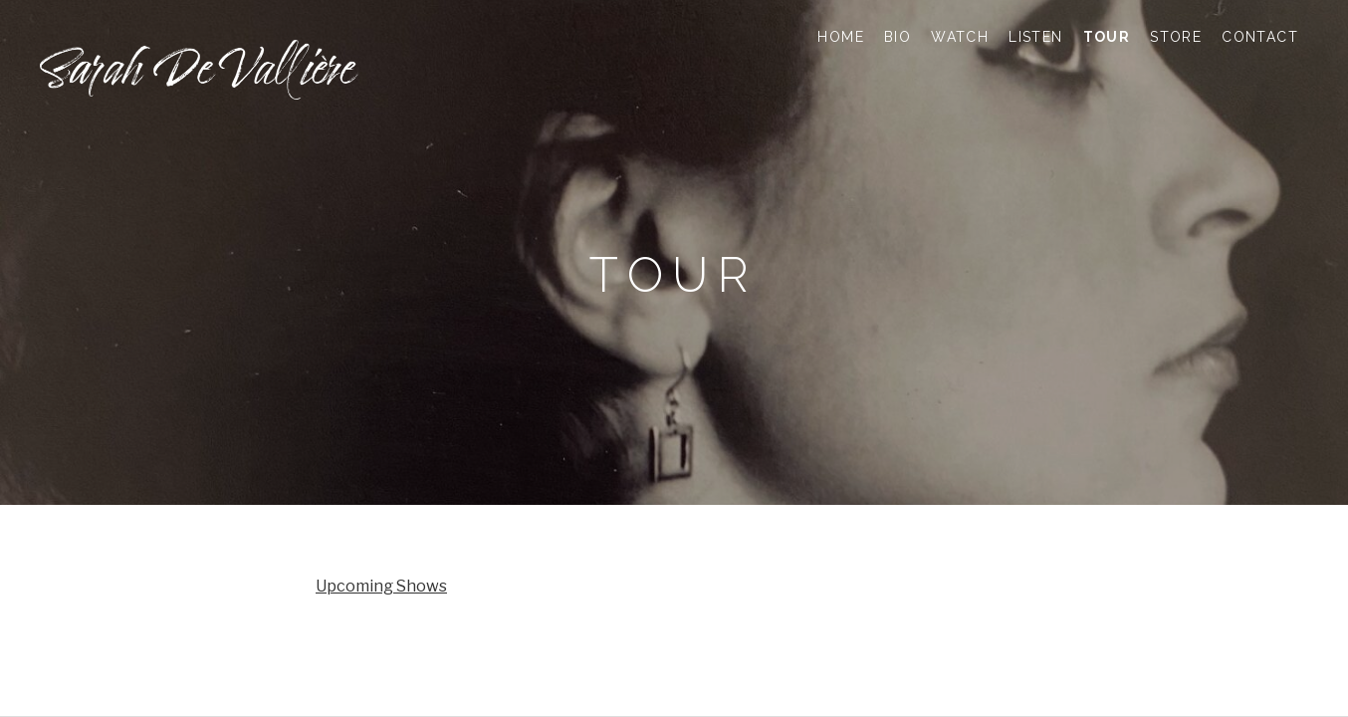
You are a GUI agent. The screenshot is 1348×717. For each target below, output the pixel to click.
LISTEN (1035, 37)
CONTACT (1260, 37)
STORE (1176, 37)
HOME (840, 37)
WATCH (960, 37)
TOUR (1107, 37)
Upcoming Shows (381, 586)
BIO (897, 37)
